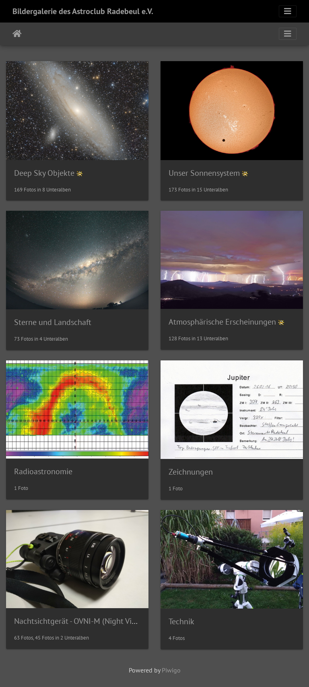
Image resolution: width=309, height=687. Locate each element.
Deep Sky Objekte (44, 173)
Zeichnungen (191, 472)
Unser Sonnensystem (204, 173)
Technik (181, 621)
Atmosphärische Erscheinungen (222, 322)
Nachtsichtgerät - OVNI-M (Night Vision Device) (93, 621)
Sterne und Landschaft (52, 322)
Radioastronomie (43, 471)
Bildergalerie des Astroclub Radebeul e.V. (82, 11)
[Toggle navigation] (288, 11)
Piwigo (171, 670)
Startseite (17, 34)
